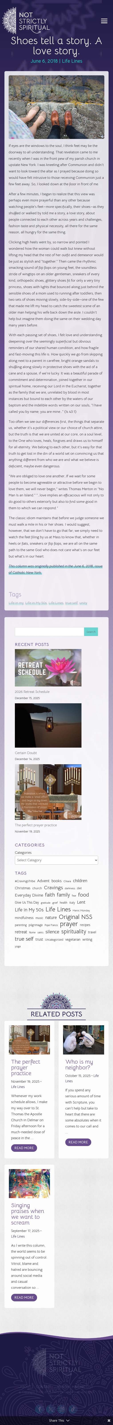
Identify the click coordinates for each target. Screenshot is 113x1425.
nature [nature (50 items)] (51, 917)
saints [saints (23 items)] (41, 932)
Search (91, 632)
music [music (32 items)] (39, 918)
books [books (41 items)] (56, 881)
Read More (24, 1148)
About (27, 1386)
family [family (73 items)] (63, 895)
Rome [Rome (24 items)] (32, 932)
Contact (44, 1386)
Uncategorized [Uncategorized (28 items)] (54, 940)
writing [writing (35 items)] (87, 939)
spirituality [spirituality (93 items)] (73, 931)
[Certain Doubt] (48, 726)
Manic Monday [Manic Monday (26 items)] (81, 910)
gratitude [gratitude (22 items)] (45, 902)
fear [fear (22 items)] (74, 895)
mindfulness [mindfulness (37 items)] (24, 918)
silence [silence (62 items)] (52, 932)
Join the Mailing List (73, 1386)
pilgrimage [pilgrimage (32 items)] (36, 925)
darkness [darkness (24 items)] (70, 888)
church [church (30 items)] (37, 888)
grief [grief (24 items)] (55, 902)
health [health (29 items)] (63, 903)
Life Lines (72, 61)
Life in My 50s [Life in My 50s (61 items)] (29, 910)
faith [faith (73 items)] (50, 895)
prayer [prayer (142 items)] (69, 924)
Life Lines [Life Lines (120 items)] (58, 909)
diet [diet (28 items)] (79, 888)
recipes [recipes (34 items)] (85, 925)
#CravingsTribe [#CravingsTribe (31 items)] (25, 881)
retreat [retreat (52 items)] (21, 932)
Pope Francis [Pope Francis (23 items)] (51, 925)
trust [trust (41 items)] (39, 939)
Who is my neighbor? (79, 1064)
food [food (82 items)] (83, 895)
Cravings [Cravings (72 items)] (53, 887)
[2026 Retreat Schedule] (48, 669)
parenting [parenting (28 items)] (21, 925)
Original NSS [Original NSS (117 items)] (75, 917)
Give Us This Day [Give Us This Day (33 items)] (27, 903)
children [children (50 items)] (80, 880)
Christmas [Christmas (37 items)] (22, 888)
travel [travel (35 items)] (92, 932)
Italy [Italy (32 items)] (72, 903)
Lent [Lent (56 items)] (81, 902)
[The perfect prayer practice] (48, 793)
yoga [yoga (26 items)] (18, 946)
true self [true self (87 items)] (24, 939)
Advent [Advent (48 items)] (43, 880)
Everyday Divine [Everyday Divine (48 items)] (29, 895)
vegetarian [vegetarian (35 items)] (72, 939)
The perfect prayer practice (36, 825)
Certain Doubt (26, 753)
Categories (23, 852)
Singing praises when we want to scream (27, 1214)
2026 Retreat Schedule (32, 692)
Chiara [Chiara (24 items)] (67, 881)
